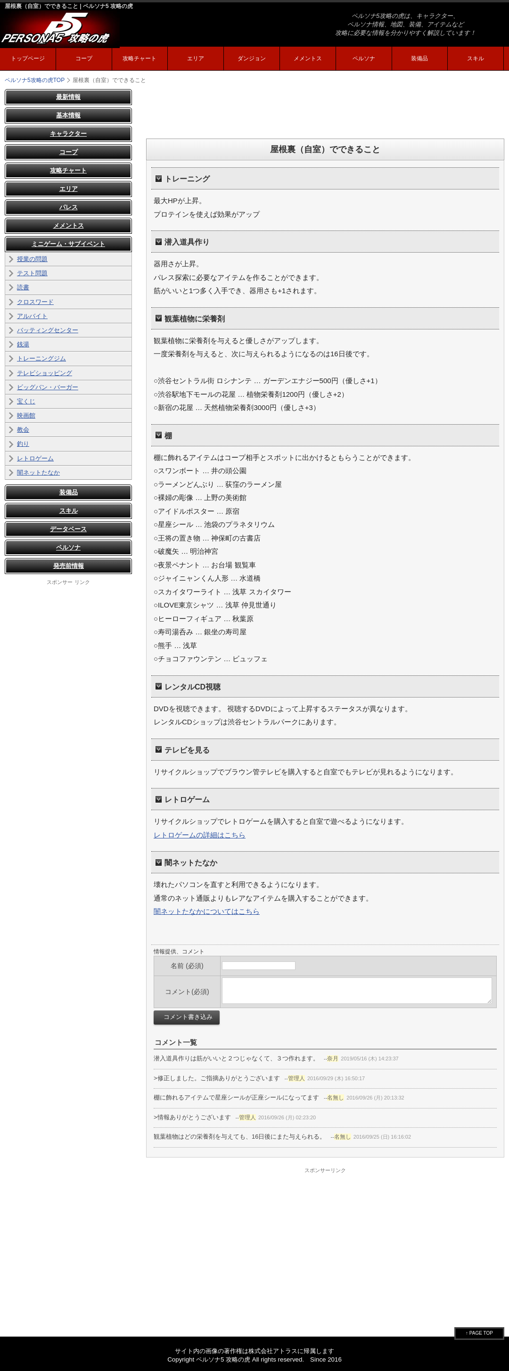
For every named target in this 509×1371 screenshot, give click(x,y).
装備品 (419, 58)
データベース (68, 529)
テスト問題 (32, 273)
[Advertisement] (325, 110)
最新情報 (68, 96)
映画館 (26, 415)
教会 (23, 429)
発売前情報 (68, 565)
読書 (23, 287)
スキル (475, 58)
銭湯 (23, 344)
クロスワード (35, 301)
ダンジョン (252, 58)
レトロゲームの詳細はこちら (200, 835)
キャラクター (68, 133)
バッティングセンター (47, 330)
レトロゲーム (35, 458)
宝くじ (26, 401)
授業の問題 (32, 259)
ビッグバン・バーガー (47, 387)
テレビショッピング (44, 373)
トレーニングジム (41, 358)
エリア (195, 58)
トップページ (28, 58)
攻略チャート (139, 58)
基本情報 (68, 115)
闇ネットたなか (38, 472)
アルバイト (32, 316)
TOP (35, 80)
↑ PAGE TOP (479, 1333)
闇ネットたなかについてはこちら (207, 911)
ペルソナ (364, 58)
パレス (68, 207)
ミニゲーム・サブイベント (68, 243)
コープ (83, 58)
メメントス (308, 58)
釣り (23, 443)
